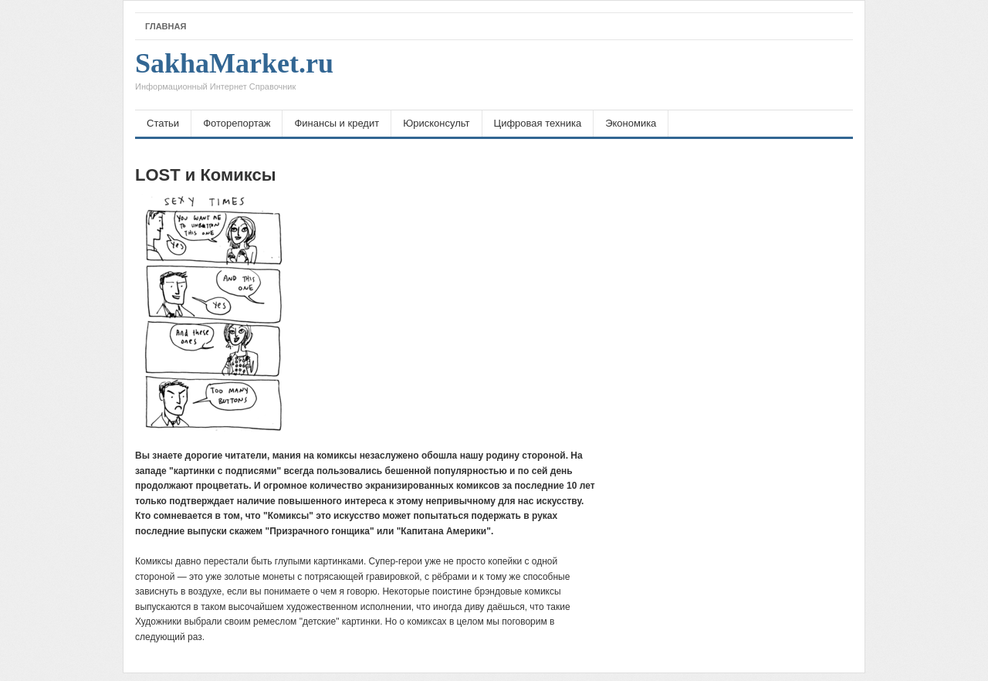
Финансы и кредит (336, 123)
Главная (165, 26)
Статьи (163, 123)
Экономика (630, 123)
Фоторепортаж (236, 123)
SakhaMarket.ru (234, 75)
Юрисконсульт (436, 123)
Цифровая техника (538, 123)
